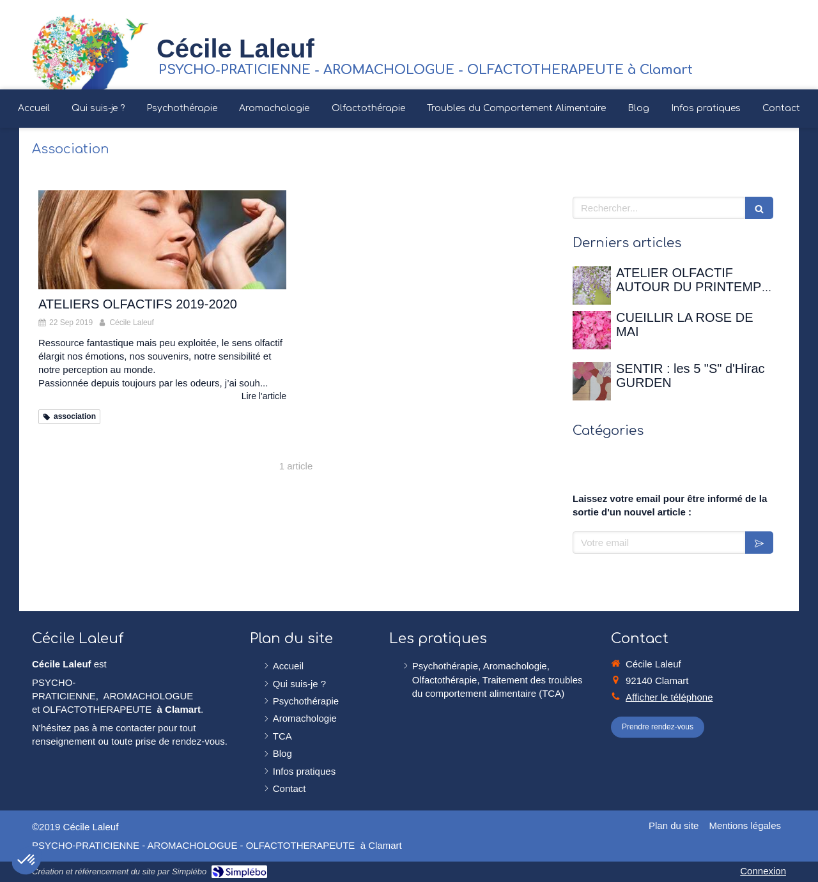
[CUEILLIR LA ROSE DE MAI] (592, 330)
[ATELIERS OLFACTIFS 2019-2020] (162, 239)
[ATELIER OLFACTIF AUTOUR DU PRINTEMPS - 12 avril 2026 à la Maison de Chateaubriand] (592, 285)
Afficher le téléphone (669, 697)
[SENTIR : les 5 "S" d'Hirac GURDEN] (592, 381)
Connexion (763, 870)
